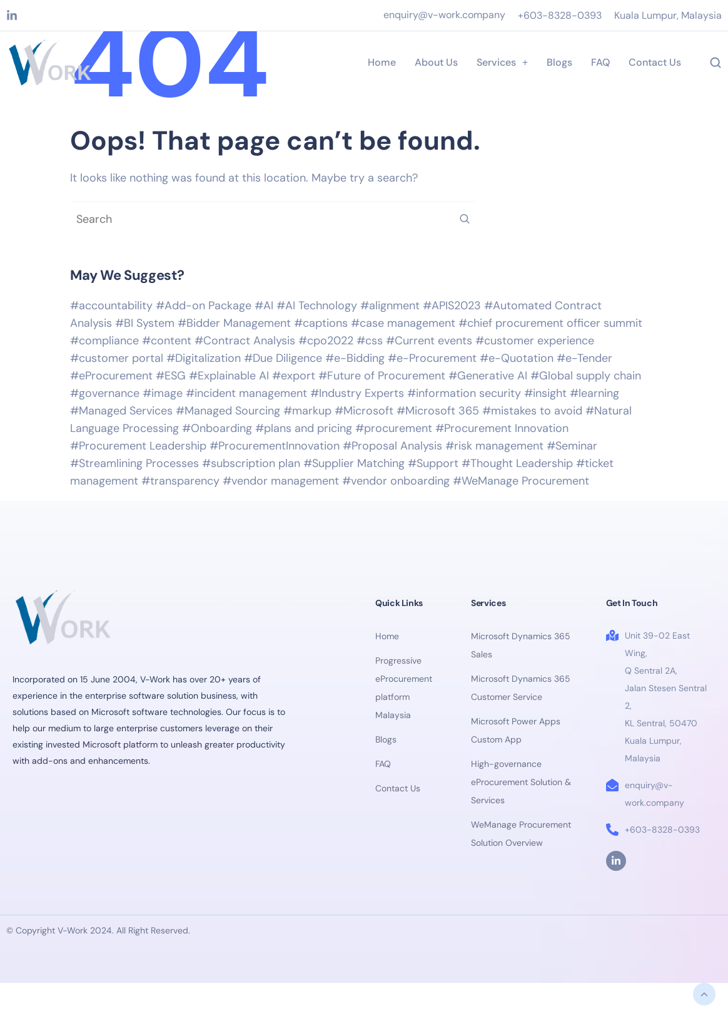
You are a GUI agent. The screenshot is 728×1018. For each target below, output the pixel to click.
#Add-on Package (203, 305)
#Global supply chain (585, 375)
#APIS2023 (452, 305)
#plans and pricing (303, 428)
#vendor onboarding (396, 480)
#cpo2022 (325, 340)
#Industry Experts (357, 393)
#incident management (246, 393)
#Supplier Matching (354, 463)
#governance (104, 393)
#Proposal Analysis (392, 445)
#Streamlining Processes (134, 463)
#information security (464, 393)
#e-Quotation (517, 358)
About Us (436, 62)
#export (293, 375)
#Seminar (572, 445)
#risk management (494, 445)
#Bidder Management (234, 323)
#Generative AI (487, 375)
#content (166, 340)
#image (163, 393)
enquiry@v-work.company (444, 14)
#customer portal (116, 358)
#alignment (390, 305)
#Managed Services (121, 410)
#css (369, 340)
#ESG (171, 375)
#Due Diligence (283, 358)
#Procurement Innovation (502, 428)
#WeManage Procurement (521, 480)
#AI (264, 305)
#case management (403, 323)
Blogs (559, 62)
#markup (307, 410)
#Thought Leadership (517, 463)
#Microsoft (364, 410)
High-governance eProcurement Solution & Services (521, 782)
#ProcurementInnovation (275, 445)
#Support (433, 463)
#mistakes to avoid (532, 410)
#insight (545, 393)
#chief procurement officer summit (550, 323)
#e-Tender (584, 358)
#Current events (429, 340)
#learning (594, 393)
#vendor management (281, 480)
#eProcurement (111, 375)
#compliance (104, 340)
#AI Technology (316, 305)
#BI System (144, 323)
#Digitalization (203, 358)
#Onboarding (217, 428)
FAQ (600, 62)
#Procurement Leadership (138, 445)
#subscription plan (251, 463)
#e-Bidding (355, 358)
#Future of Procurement (381, 375)
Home (382, 62)
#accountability (111, 305)
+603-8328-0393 (560, 15)
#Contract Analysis (245, 340)
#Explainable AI (229, 375)
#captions (321, 323)
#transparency (180, 480)
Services (502, 62)
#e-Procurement (432, 358)
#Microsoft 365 (438, 410)
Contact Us (655, 62)
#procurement (393, 428)
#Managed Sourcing (228, 410)
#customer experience (534, 340)
